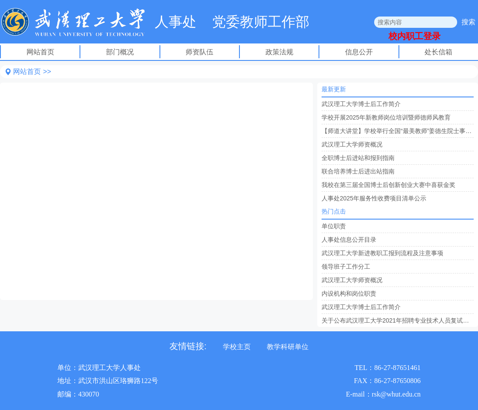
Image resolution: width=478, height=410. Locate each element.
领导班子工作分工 (346, 266)
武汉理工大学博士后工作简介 (361, 103)
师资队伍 (199, 52)
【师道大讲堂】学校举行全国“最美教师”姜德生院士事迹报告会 (398, 130)
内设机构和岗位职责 (349, 293)
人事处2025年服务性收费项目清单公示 (374, 198)
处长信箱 (438, 52)
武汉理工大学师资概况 (352, 144)
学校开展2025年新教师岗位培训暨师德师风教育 (386, 117)
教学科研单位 (288, 346)
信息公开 (359, 52)
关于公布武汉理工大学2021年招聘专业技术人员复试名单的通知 (398, 320)
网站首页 (40, 52)
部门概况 (120, 52)
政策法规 (279, 52)
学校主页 (237, 346)
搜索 (468, 22)
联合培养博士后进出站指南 (358, 171)
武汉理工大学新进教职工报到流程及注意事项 (382, 253)
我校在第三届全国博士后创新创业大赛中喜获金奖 (388, 184)
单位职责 (334, 226)
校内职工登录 (414, 36)
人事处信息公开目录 (349, 239)
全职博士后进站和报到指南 (358, 157)
